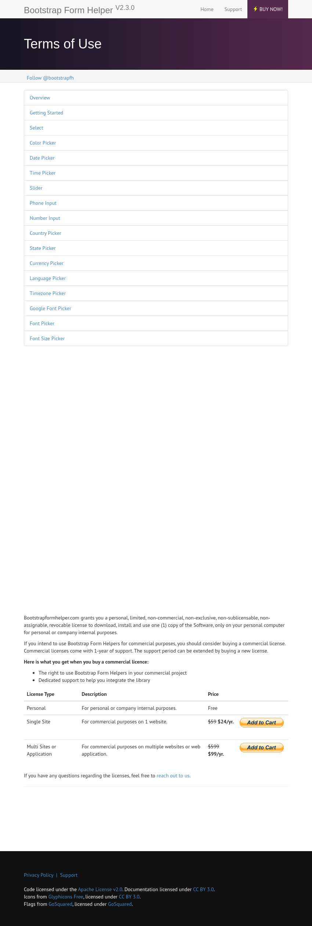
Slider (36, 188)
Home (206, 9)
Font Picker (42, 323)
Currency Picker (47, 263)
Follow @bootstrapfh (50, 78)
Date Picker (42, 158)
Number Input (45, 218)
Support (233, 9)
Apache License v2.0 (100, 889)
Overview (40, 97)
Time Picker (42, 173)
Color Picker (43, 142)
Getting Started (46, 112)
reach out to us (173, 775)
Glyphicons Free (65, 896)
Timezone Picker (48, 293)
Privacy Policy (38, 875)
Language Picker (48, 278)
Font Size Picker (47, 338)
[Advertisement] (53, 463)
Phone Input (43, 203)
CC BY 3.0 (203, 889)
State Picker (43, 248)
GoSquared (60, 904)
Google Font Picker (50, 308)
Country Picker (45, 233)
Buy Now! (268, 9)
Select (36, 127)
